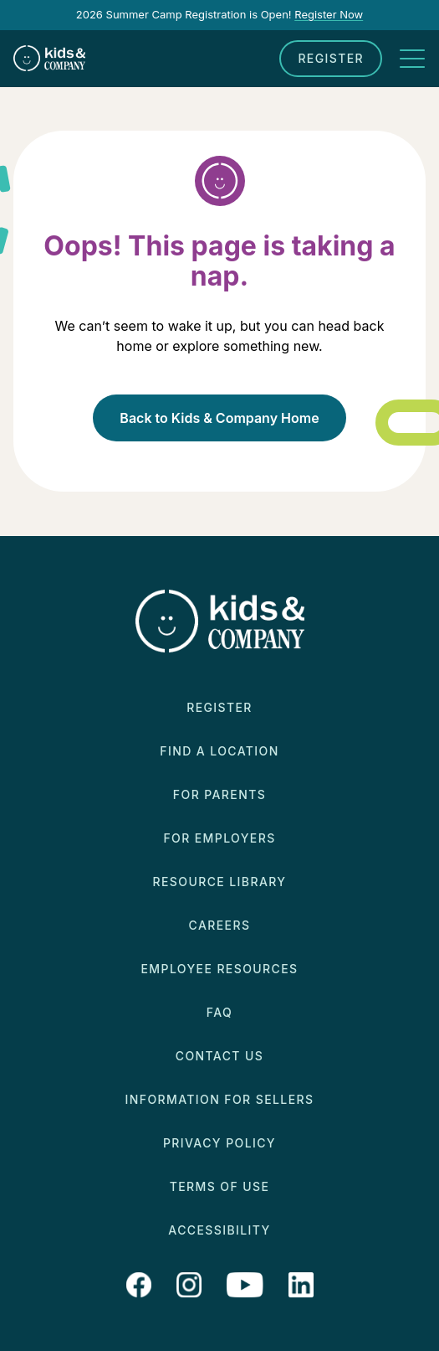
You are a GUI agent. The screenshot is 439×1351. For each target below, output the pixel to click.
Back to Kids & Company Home (219, 418)
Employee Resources (220, 969)
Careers (220, 925)
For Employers (219, 838)
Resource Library (220, 881)
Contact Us (219, 1056)
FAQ (219, 1012)
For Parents (219, 794)
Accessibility (219, 1230)
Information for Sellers (219, 1099)
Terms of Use (220, 1186)
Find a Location (219, 751)
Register (331, 58)
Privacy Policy (219, 1143)
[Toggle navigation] (412, 58)
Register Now (328, 14)
